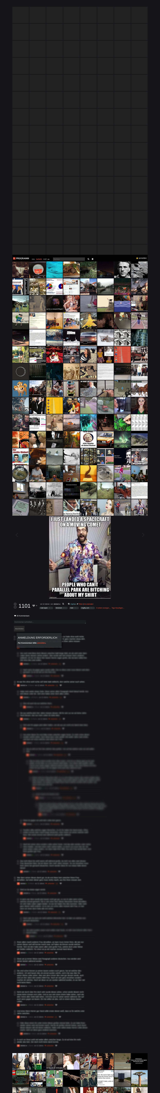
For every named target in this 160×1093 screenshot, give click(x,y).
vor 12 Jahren (45, 349)
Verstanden (148, 1088)
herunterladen (89, 349)
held (71, 353)
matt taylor (44, 353)
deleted (56, 349)
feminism (59, 353)
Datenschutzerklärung (73, 1090)
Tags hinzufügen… (118, 353)
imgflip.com (85, 353)
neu (33, 4)
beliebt (39, 4)
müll (45, 4)
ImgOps (73, 349)
